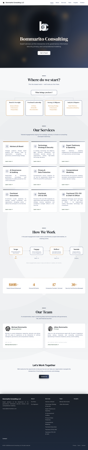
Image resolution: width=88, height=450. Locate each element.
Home (51, 3)
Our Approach (34, 404)
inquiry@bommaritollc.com (9, 408)
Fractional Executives (51, 427)
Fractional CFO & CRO (51, 429)
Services (63, 2)
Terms (79, 445)
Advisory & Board (49, 401)
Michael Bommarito (65, 401)
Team (69, 2)
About (57, 2)
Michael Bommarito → (11, 344)
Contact (82, 2)
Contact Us (44, 376)
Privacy (74, 445)
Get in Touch (44, 53)
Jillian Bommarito (64, 404)
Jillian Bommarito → (53, 344)
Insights (75, 2)
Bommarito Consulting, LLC (13, 2)
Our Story (33, 401)
